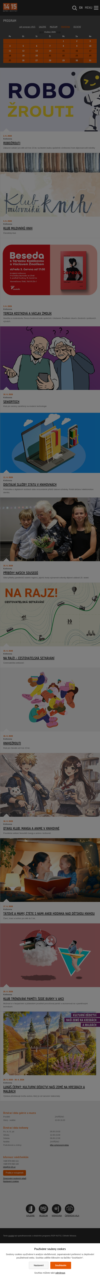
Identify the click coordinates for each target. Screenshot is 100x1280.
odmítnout (60, 1273)
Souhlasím (60, 1265)
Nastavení (39, 1265)
